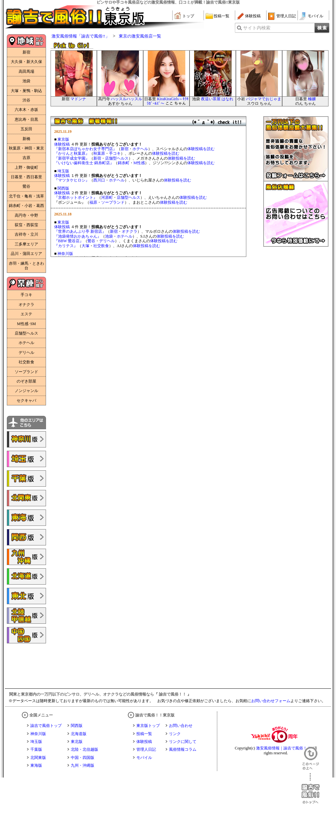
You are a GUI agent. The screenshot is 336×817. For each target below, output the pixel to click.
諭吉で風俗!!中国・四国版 (26, 635)
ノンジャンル (26, 390)
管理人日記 (286, 16)
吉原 (26, 157)
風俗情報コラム (182, 749)
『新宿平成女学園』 (71, 158)
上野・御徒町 (26, 167)
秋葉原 (99, 153)
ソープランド (26, 371)
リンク (175, 733)
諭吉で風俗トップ (46, 725)
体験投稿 (253, 16)
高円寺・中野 (26, 215)
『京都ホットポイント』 (75, 197)
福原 (93, 202)
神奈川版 (65, 253)
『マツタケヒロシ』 (71, 180)
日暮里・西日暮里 (26, 177)
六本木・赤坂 (26, 109)
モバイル (315, 16)
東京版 (63, 139)
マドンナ (78, 99)
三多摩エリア (26, 244)
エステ (26, 314)
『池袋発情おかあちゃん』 (77, 236)
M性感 (139, 163)
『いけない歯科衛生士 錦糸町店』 (84, 163)
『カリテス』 (66, 246)
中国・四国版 (82, 757)
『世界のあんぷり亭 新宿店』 (80, 231)
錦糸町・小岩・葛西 (26, 205)
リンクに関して (182, 741)
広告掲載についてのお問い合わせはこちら (295, 214)
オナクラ (26, 304)
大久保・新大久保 (26, 61)
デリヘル (26, 352)
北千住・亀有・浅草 (26, 196)
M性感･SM (26, 324)
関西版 (63, 188)
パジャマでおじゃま (263, 99)
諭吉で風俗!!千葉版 (26, 478)
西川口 (99, 180)
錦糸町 (124, 163)
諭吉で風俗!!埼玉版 (26, 459)
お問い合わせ (180, 725)
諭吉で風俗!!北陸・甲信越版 (26, 615)
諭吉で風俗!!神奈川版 (26, 439)
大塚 (85, 246)
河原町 (107, 197)
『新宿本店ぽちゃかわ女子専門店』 (85, 149)
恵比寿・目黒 (26, 119)
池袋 (26, 81)
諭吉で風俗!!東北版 (26, 596)
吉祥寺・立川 (26, 234)
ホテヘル (26, 342)
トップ (188, 16)
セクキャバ (26, 400)
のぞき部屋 (26, 381)
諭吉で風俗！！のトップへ (310, 788)
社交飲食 (26, 362)
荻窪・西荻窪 (26, 225)
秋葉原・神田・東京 (26, 148)
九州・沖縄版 (82, 765)
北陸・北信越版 (84, 749)
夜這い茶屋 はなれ (217, 99)
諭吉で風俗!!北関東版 (26, 498)
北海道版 (78, 733)
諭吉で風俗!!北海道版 (26, 576)
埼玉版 (63, 171)
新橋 (26, 138)
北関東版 (38, 757)
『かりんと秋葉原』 (71, 153)
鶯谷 (26, 186)
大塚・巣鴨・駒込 (26, 90)
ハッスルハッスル (126, 99)
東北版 (77, 741)
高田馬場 (26, 71)
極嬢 (312, 99)
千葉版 (36, 749)
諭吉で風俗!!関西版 (26, 537)
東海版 (36, 765)
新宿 (26, 52)
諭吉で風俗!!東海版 (26, 518)
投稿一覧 (221, 16)
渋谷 (26, 100)
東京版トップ (148, 725)
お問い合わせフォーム (270, 701)
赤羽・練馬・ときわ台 (26, 265)
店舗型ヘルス (26, 333)
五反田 (26, 129)
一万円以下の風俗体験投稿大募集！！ (295, 148)
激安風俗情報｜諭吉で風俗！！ (283, 748)
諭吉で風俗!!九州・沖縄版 (26, 557)
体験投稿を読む (201, 149)
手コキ (26, 294)
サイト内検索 (256, 27)
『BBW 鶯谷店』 (69, 241)
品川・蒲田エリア (26, 253)
